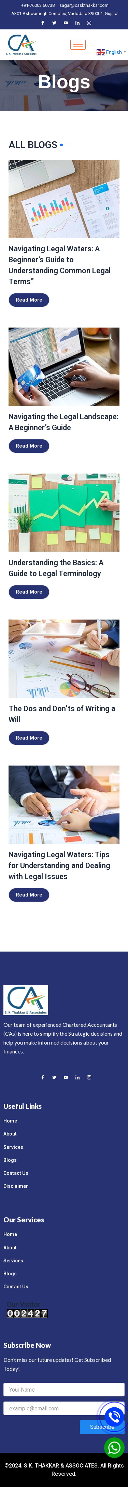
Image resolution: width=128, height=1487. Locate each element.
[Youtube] (66, 23)
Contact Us (15, 1173)
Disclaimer (15, 1186)
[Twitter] (54, 23)
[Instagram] (89, 23)
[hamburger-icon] (78, 45)
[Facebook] (43, 23)
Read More (29, 300)
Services (13, 1147)
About (10, 1134)
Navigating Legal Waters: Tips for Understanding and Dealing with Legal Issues (59, 865)
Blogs (10, 1160)
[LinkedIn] (77, 23)
